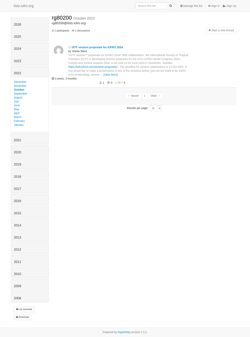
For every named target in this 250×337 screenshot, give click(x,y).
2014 (17, 225)
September (20, 93)
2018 (17, 177)
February (19, 120)
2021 (17, 140)
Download (22, 317)
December (20, 81)
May (16, 109)
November (20, 85)
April (16, 113)
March (17, 117)
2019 (17, 164)
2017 (17, 189)
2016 (17, 201)
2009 (17, 286)
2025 (17, 36)
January (19, 124)
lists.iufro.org (24, 6)
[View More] (111, 74)
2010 (17, 274)
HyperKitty (124, 332)
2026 (17, 24)
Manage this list (191, 5)
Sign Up (229, 5)
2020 (17, 152)
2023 (17, 61)
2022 (17, 73)
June (17, 105)
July (16, 101)
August (18, 97)
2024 (17, 49)
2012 (17, 249)
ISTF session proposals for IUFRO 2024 (95, 47)
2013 (17, 237)
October (19, 89)
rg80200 (62, 18)
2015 (17, 213)
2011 (17, 262)
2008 (17, 298)
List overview (24, 309)
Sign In (214, 5)
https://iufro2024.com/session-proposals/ (92, 66)
